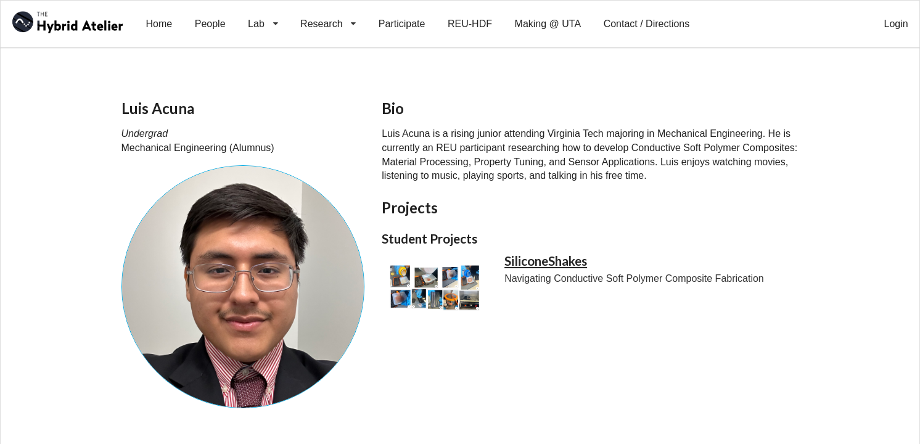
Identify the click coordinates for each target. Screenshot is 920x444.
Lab (263, 15)
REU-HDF (470, 23)
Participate (402, 23)
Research (328, 15)
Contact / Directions (647, 23)
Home (159, 23)
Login (896, 23)
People (210, 23)
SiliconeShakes (545, 261)
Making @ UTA (548, 23)
